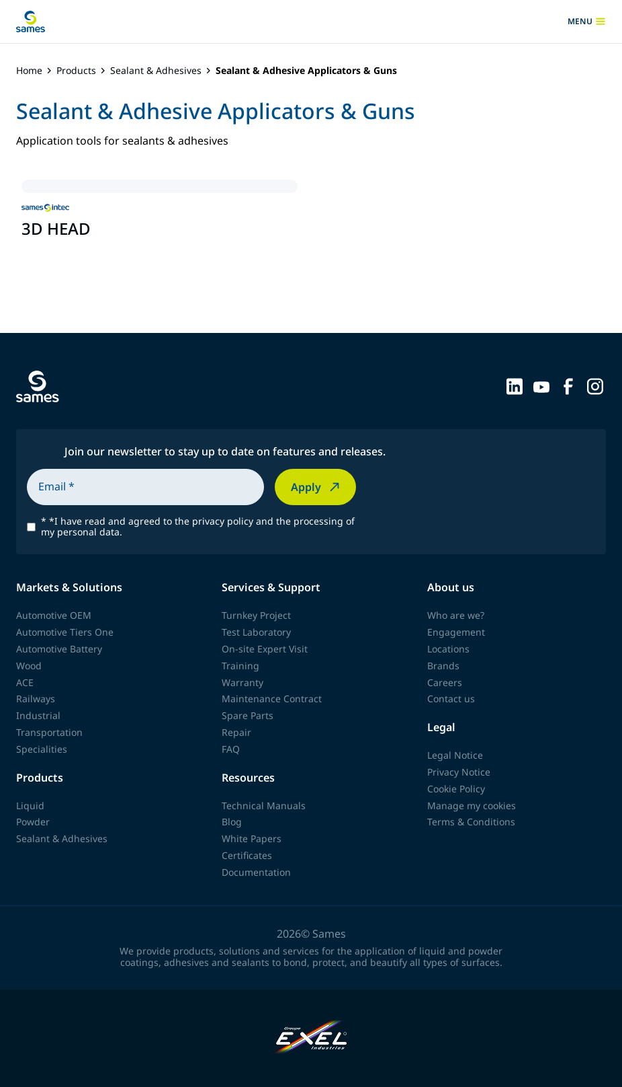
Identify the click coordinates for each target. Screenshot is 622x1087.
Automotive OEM (53, 615)
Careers (444, 682)
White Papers (251, 838)
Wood (29, 665)
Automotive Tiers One (65, 632)
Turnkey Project (256, 615)
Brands (443, 665)
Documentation (256, 872)
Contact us (451, 698)
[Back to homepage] (30, 21)
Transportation (49, 732)
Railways (35, 698)
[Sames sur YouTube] (541, 385)
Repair (236, 732)
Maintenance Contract (272, 698)
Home (29, 71)
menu (587, 21)
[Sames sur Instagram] (595, 384)
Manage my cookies (471, 805)
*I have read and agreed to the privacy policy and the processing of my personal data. (198, 527)
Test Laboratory (256, 632)
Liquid (30, 805)
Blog (232, 821)
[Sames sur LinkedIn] (514, 384)
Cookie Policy (456, 788)
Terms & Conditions (471, 821)
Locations (448, 648)
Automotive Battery (59, 648)
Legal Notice (455, 755)
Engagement (456, 632)
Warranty (242, 682)
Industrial (38, 715)
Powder (33, 821)
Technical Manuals (264, 805)
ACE (25, 682)
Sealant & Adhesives (156, 71)
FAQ (231, 749)
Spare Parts (247, 715)
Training (240, 665)
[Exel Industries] (311, 1038)
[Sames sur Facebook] (568, 384)
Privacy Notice (458, 771)
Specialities (41, 749)
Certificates (247, 855)
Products (76, 71)
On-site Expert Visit (265, 648)
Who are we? (455, 615)
